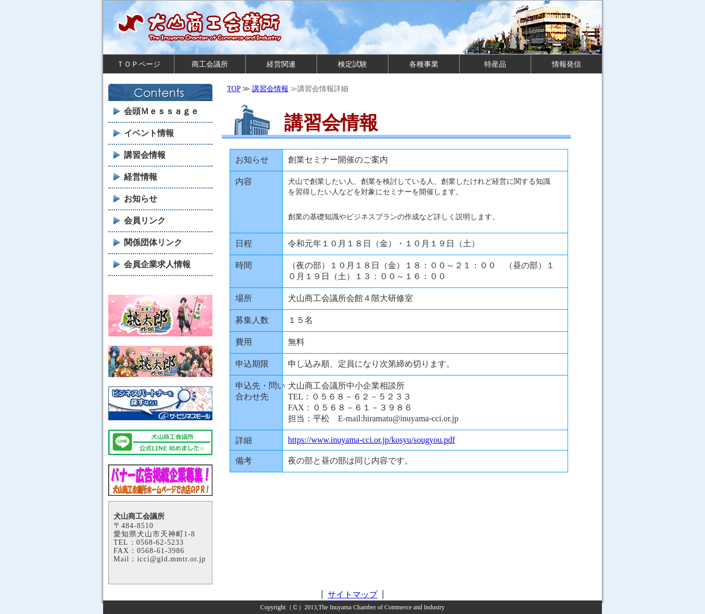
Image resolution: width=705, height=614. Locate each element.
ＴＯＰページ (138, 64)
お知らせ (140, 198)
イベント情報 (149, 133)
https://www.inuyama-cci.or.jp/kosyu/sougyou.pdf (371, 439)
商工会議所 (210, 64)
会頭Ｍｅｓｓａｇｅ (161, 111)
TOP (234, 89)
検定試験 (352, 64)
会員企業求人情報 (157, 264)
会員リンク (145, 220)
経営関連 (281, 64)
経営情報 (140, 176)
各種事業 (423, 64)
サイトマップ (352, 594)
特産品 (495, 64)
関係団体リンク (153, 242)
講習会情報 (270, 89)
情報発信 (566, 64)
